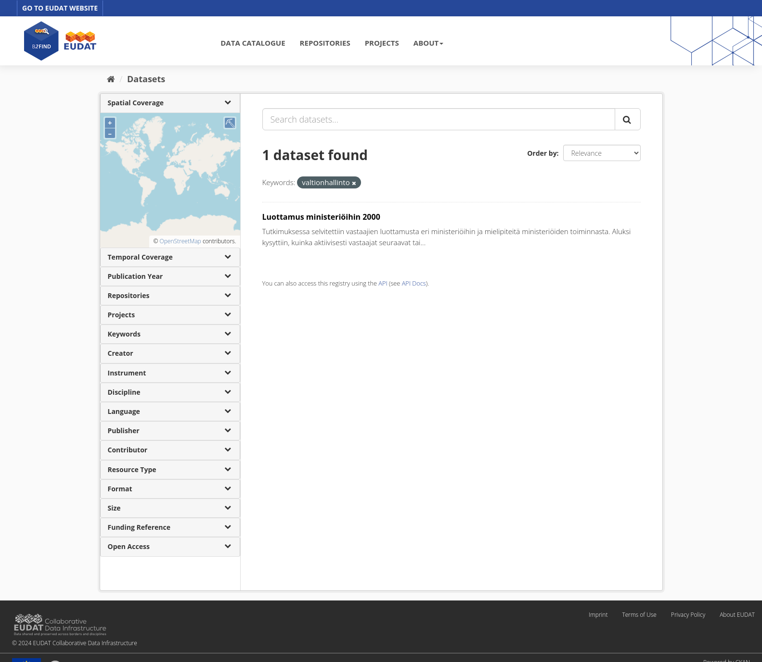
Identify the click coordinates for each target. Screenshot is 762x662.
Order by (541, 153)
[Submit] (628, 119)
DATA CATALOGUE (252, 43)
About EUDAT (737, 615)
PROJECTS (382, 43)
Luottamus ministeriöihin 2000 (321, 217)
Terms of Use (639, 615)
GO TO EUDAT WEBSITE (60, 7)
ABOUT (428, 43)
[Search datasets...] (438, 119)
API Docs (414, 283)
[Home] (111, 79)
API (382, 283)
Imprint (598, 615)
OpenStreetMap (180, 241)
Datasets (146, 79)
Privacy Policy (688, 615)
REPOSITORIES (325, 43)
